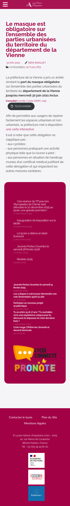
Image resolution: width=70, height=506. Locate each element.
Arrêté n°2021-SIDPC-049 (26, 100)
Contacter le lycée (20, 417)
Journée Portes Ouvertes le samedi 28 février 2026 (31, 248)
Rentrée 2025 (25, 259)
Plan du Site (49, 417)
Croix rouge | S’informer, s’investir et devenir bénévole (31, 329)
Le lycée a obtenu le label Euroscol (30, 235)
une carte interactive (20, 129)
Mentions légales (35, 423)
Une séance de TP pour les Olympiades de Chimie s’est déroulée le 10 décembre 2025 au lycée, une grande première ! (33, 206)
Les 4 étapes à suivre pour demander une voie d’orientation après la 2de (35, 295)
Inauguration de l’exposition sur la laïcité (34, 222)
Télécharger (22, 106)
